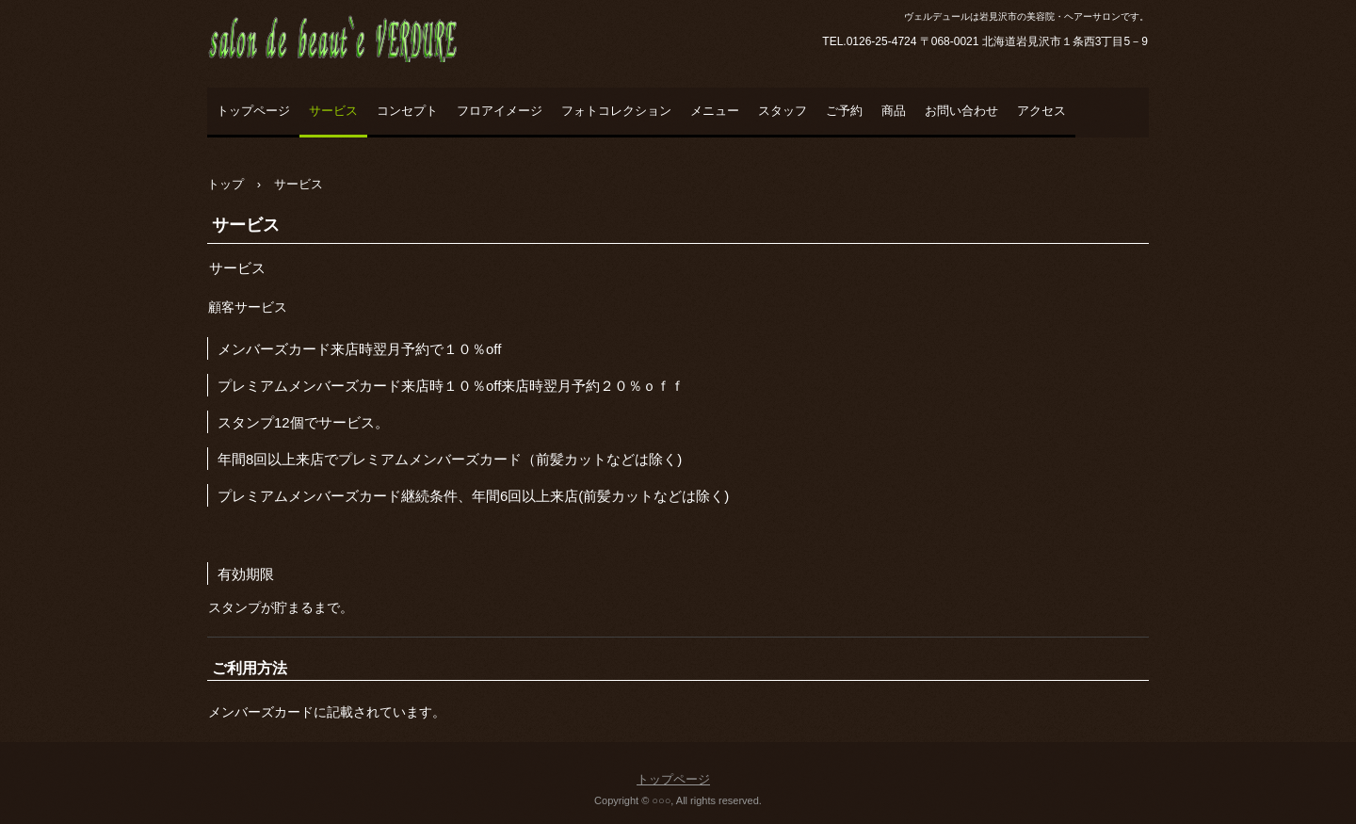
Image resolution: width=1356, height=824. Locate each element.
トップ (225, 184)
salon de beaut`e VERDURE (367, 80)
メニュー (714, 111)
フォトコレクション (616, 111)
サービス (333, 111)
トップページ (253, 111)
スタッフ (782, 111)
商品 (893, 111)
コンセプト (407, 111)
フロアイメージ (499, 111)
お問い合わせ (961, 111)
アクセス (1041, 111)
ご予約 (844, 111)
